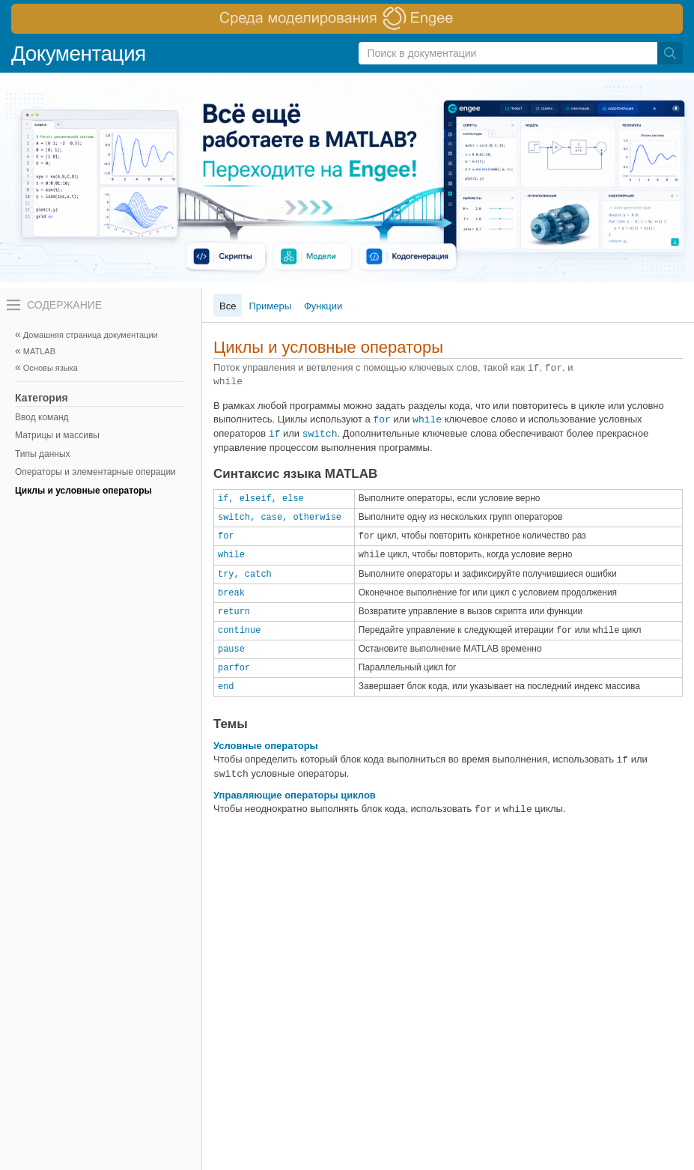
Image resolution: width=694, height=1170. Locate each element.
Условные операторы (265, 745)
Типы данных (42, 454)
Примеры (270, 306)
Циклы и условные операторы (83, 490)
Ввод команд (42, 417)
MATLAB (39, 351)
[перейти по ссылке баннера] (347, 19)
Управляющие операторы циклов (294, 795)
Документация (78, 53)
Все (227, 306)
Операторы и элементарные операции (95, 472)
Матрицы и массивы (57, 435)
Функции (323, 306)
